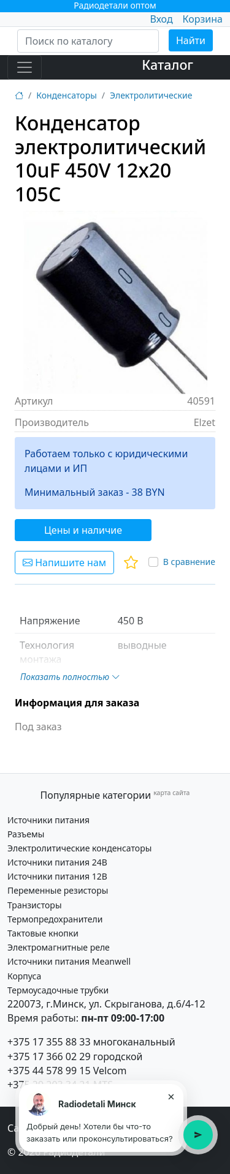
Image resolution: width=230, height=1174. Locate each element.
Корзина (203, 19)
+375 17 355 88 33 (49, 1042)
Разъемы (25, 834)
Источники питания (48, 820)
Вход (161, 19)
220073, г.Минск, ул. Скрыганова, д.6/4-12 (106, 1004)
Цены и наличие (83, 530)
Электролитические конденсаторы (79, 848)
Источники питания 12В (57, 876)
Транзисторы (34, 905)
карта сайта (171, 792)
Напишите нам (64, 562)
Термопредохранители (54, 919)
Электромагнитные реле (58, 947)
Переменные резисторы (57, 890)
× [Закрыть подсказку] (170, 1096)
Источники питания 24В (57, 862)
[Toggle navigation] (24, 67)
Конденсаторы (66, 95)
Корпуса (24, 976)
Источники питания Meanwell (69, 961)
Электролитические (151, 95)
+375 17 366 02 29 (49, 1056)
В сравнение (189, 561)
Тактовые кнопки (43, 933)
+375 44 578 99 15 (49, 1070)
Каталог (167, 64)
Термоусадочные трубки (58, 990)
